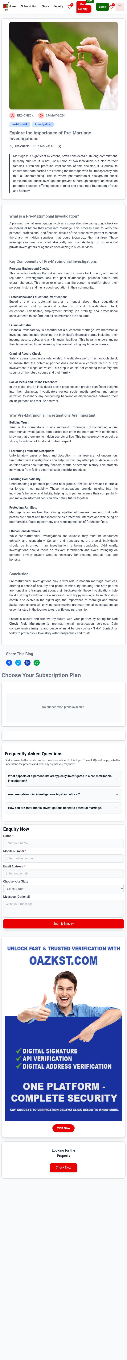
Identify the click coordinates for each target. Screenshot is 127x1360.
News (45, 6)
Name (8, 836)
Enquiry (58, 6)
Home (12, 6)
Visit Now (63, 1128)
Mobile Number (14, 851)
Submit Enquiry (63, 923)
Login (102, 6)
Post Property (82, 7)
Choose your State (15, 881)
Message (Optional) (16, 897)
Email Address (14, 866)
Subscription (29, 6)
